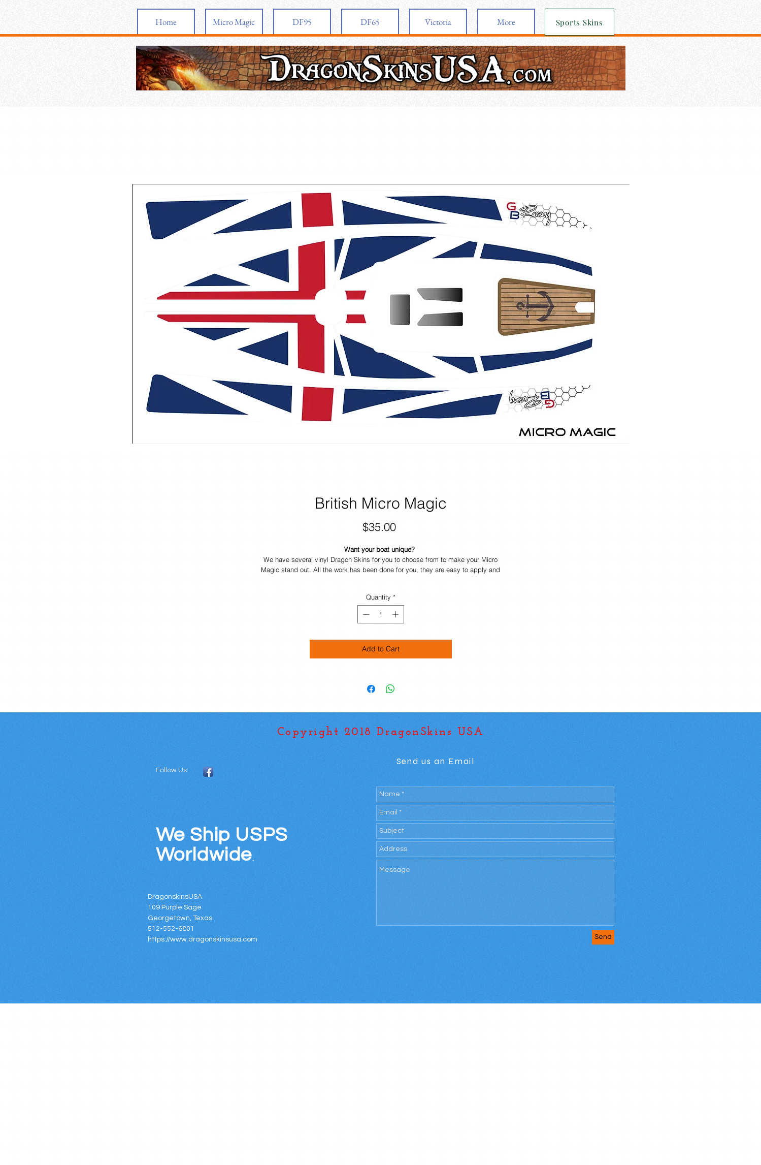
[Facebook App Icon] (208, 772)
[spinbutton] (380, 614)
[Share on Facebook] (371, 689)
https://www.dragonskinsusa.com (202, 939)
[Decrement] (365, 614)
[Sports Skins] (579, 22)
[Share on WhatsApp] (390, 689)
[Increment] (396, 614)
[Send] (603, 937)
